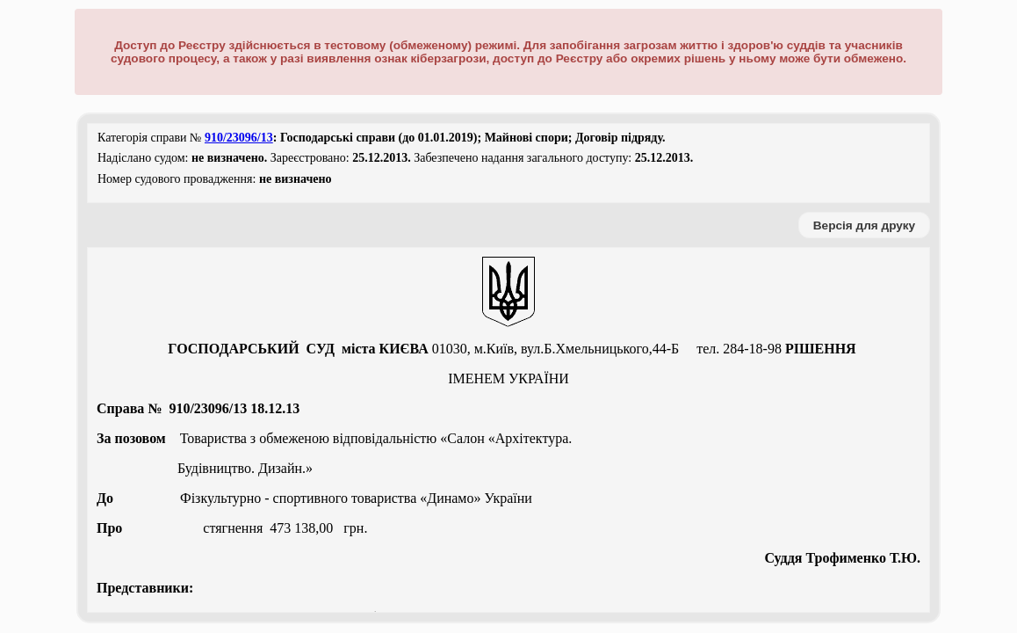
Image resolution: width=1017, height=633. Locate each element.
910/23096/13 (239, 137)
